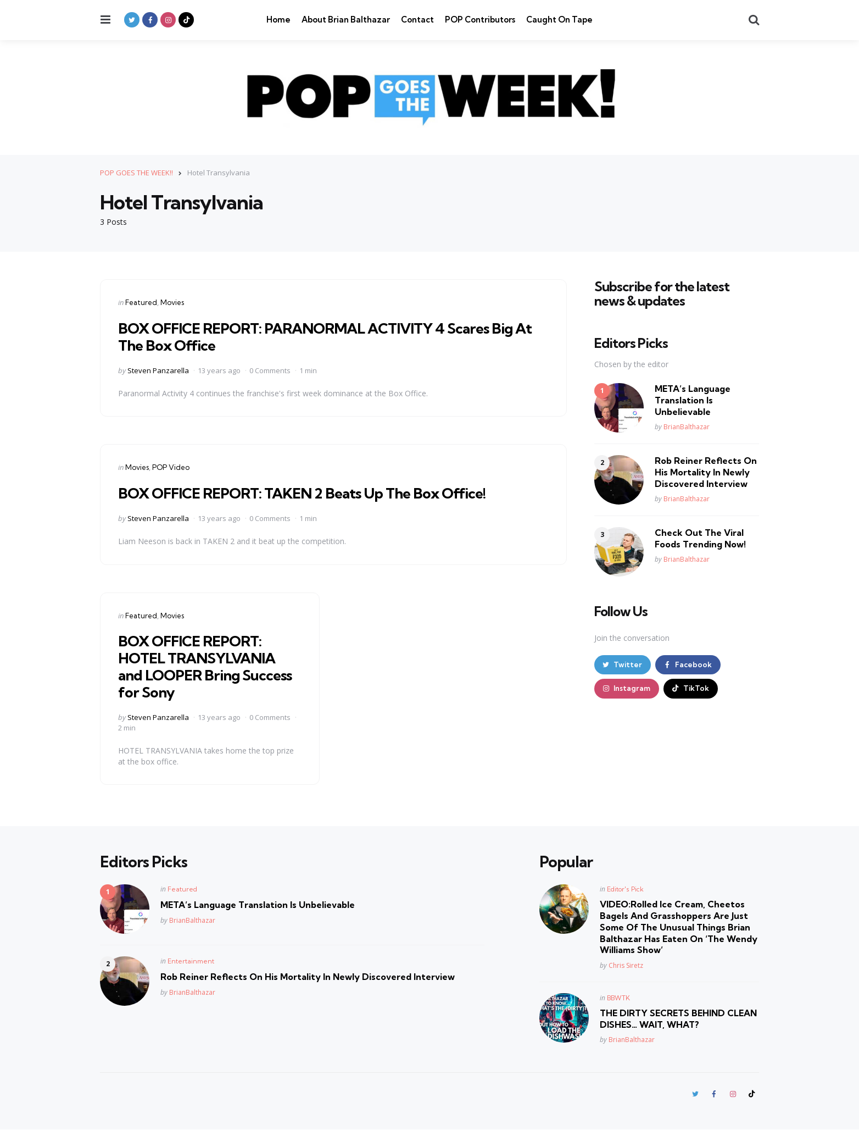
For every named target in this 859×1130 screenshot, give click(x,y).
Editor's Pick (625, 889)
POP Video (170, 467)
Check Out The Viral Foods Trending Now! (700, 538)
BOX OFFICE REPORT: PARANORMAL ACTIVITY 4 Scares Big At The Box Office (328, 336)
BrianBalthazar (686, 426)
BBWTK (618, 997)
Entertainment (191, 961)
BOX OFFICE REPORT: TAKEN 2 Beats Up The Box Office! (312, 492)
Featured (141, 301)
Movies (172, 301)
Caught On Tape (559, 19)
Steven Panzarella (158, 370)
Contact (417, 19)
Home (278, 19)
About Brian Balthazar (346, 19)
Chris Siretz (626, 965)
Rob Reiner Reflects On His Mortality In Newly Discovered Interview (706, 472)
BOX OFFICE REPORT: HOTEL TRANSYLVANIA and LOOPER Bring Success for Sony (202, 666)
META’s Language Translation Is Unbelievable (692, 400)
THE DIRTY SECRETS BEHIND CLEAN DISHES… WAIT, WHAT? (678, 1018)
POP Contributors (480, 19)
